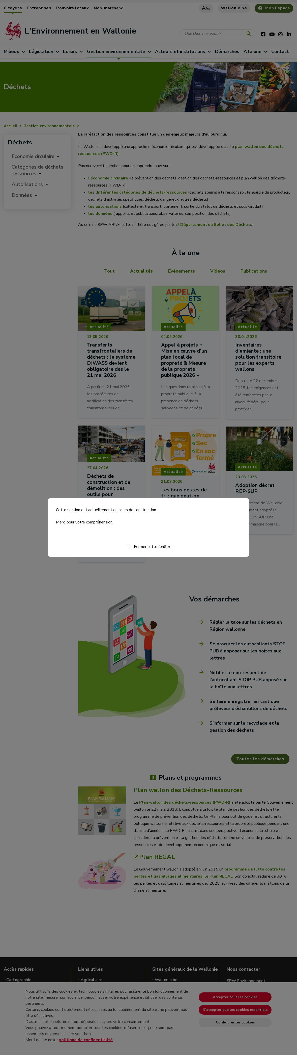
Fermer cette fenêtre (152, 547)
